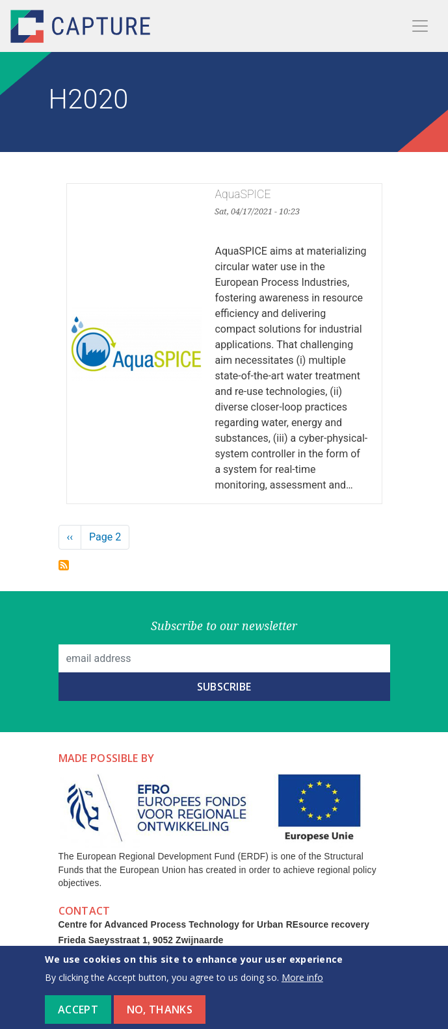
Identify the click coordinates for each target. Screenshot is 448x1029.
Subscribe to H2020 (64, 565)
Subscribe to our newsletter (224, 625)
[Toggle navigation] (420, 26)
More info (302, 984)
